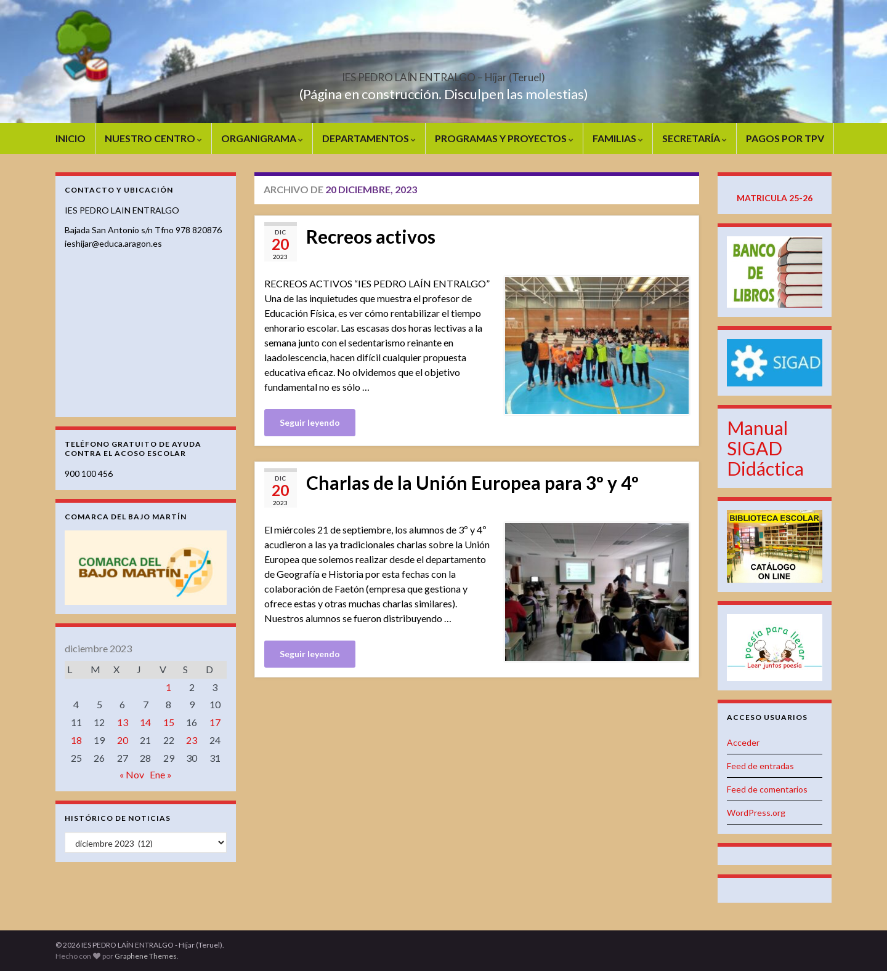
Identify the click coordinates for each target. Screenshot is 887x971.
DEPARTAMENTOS (369, 138)
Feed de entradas (760, 766)
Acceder (743, 742)
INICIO (70, 138)
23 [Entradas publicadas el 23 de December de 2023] (191, 740)
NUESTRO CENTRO (153, 138)
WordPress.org (756, 812)
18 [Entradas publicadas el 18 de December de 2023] (76, 740)
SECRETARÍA (694, 138)
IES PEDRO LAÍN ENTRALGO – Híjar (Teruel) (443, 74)
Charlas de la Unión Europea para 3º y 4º (472, 482)
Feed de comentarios (767, 789)
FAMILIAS (618, 138)
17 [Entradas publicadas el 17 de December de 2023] (215, 722)
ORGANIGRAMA (262, 138)
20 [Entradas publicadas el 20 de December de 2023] (122, 740)
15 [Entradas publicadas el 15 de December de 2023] (168, 722)
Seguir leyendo (310, 422)
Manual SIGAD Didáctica (765, 448)
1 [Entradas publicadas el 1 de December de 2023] (168, 687)
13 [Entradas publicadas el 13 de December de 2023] (122, 722)
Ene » (161, 774)
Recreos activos (370, 236)
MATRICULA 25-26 (774, 198)
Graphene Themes (146, 956)
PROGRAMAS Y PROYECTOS (504, 138)
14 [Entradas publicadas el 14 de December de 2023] (145, 722)
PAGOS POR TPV (785, 138)
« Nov (131, 774)
